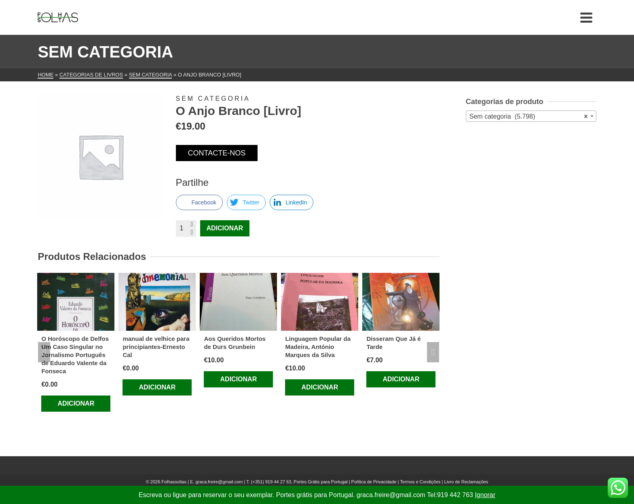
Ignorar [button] (485, 494)
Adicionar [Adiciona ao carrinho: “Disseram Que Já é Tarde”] (401, 379)
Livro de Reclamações (466, 481)
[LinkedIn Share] (291, 202)
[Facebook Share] (199, 202)
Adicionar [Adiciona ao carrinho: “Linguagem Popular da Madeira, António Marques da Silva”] (320, 387)
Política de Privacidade (374, 481)
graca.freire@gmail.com (219, 481)
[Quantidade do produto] (186, 228)
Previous (44, 352)
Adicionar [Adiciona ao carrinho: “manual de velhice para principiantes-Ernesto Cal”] (157, 387)
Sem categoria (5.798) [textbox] (528, 116)
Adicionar (225, 228)
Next (433, 352)
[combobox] (531, 116)
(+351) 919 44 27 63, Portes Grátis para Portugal (300, 481)
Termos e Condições (420, 481)
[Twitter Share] (246, 202)
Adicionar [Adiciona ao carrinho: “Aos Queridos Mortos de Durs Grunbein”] (238, 379)
